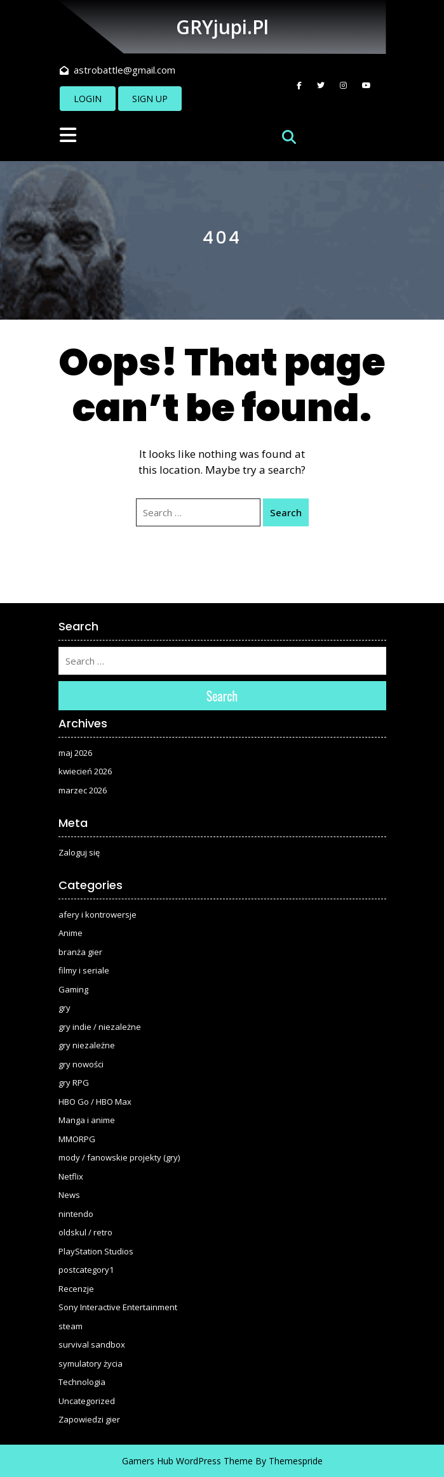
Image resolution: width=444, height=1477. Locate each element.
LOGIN (88, 99)
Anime (70, 933)
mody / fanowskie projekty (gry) (119, 1157)
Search (286, 512)
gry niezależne (86, 1045)
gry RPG (73, 1082)
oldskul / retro (85, 1232)
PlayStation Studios (95, 1251)
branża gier (80, 952)
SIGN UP (150, 99)
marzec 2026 (82, 790)
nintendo (75, 1214)
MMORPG (76, 1139)
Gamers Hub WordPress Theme (187, 1461)
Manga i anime (86, 1120)
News (69, 1194)
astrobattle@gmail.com (117, 69)
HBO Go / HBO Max (94, 1101)
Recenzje (76, 1288)
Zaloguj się (79, 852)
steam (70, 1326)
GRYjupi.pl (222, 27)
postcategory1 (86, 1269)
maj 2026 (75, 752)
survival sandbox (91, 1344)
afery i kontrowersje (97, 914)
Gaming (73, 989)
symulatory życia (90, 1363)
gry (64, 1007)
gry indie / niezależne (99, 1026)
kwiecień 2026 (85, 771)
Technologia (81, 1382)
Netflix (70, 1176)
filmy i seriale (83, 970)
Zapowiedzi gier (89, 1419)
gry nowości (81, 1064)
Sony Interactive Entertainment (117, 1307)
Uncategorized (86, 1401)
